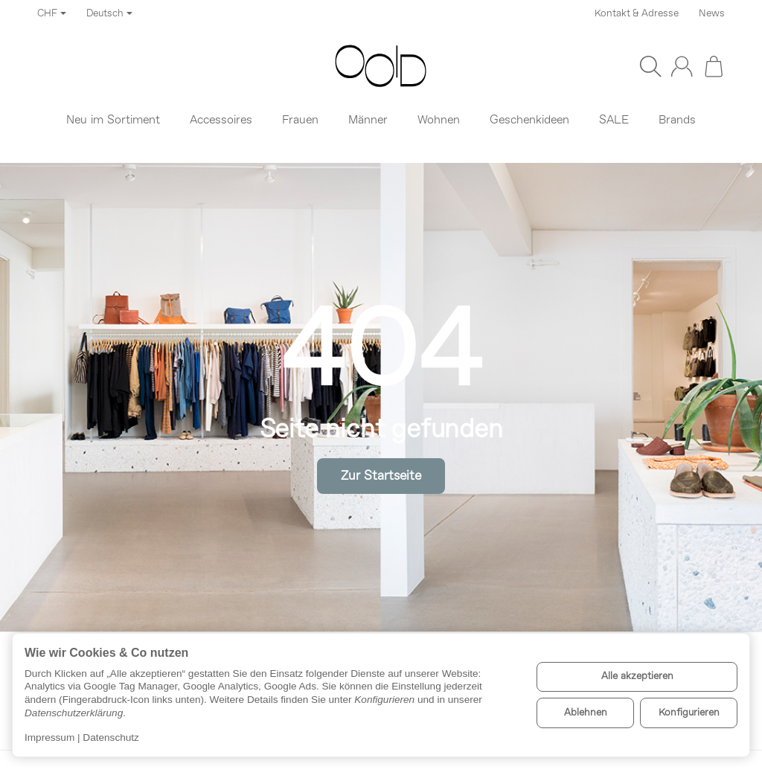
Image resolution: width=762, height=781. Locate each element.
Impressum (49, 737)
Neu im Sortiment (113, 120)
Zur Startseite (381, 476)
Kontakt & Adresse (637, 14)
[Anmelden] (681, 66)
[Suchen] (650, 66)
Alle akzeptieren (637, 676)
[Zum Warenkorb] (713, 66)
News (712, 14)
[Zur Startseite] (381, 66)
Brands (677, 120)
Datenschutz (111, 737)
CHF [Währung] (51, 14)
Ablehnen (585, 713)
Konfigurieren (689, 713)
